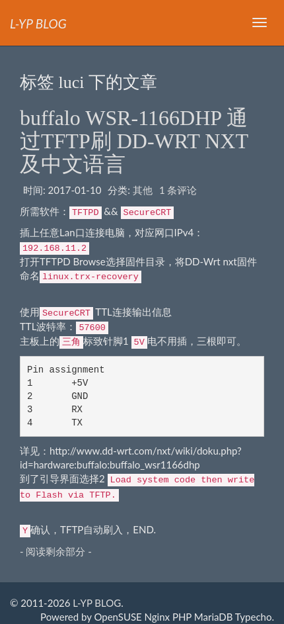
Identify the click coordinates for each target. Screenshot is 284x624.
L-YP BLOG (97, 603)
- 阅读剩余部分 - (56, 551)
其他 (143, 190)
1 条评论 (178, 190)
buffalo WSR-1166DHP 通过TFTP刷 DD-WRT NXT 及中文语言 (134, 141)
